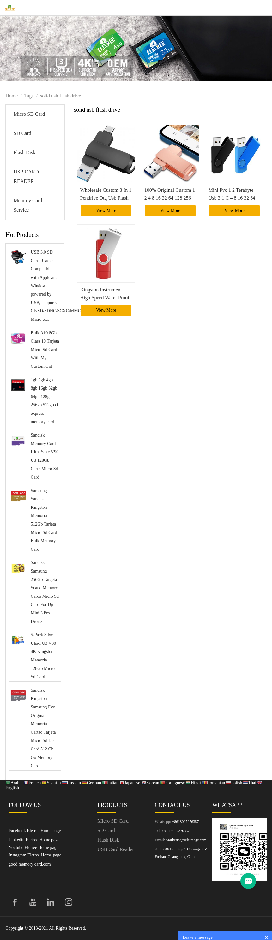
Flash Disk (24, 152)
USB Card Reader (115, 849)
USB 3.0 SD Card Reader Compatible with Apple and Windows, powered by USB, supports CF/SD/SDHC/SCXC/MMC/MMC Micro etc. (45, 286)
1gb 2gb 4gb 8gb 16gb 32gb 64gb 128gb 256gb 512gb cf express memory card (44, 401)
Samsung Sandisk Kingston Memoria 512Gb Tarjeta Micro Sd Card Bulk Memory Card (44, 520)
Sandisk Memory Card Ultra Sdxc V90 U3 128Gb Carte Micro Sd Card (44, 456)
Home (11, 95)
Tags (28, 95)
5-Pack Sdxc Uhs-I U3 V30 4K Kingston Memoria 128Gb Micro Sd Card (43, 655)
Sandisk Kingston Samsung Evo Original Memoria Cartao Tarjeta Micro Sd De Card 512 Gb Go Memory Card (43, 728)
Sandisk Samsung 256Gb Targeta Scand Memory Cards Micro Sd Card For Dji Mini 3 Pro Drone (45, 592)
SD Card (22, 133)
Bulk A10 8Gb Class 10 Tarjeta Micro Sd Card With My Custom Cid (45, 350)
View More (106, 210)
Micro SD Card (29, 114)
